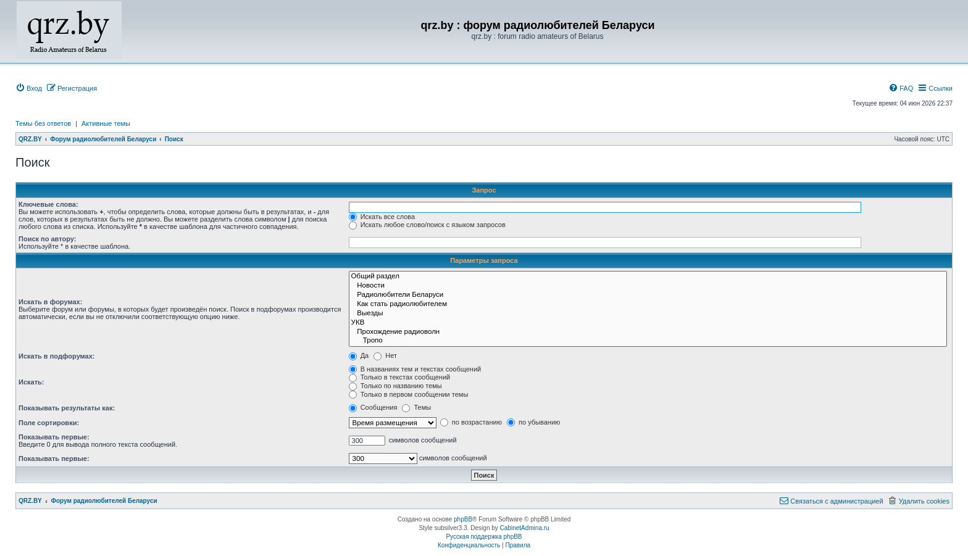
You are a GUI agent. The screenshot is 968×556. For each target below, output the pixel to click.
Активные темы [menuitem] (105, 123)
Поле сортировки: (49, 422)
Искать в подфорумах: (57, 356)
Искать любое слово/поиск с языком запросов (427, 224)
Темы (416, 407)
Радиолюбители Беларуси (648, 295)
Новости (648, 286)
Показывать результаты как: (67, 408)
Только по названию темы (395, 385)
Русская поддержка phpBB (484, 536)
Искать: (31, 382)
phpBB (463, 519)
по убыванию (533, 422)
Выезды (648, 313)
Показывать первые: (54, 437)
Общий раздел (648, 276)
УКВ (648, 323)
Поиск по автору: (47, 239)
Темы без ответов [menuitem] (43, 123)
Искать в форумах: (50, 301)
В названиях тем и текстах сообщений (415, 369)
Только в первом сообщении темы (409, 394)
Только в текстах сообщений (400, 377)
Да (359, 355)
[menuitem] (28, 88)
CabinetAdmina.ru (524, 528)
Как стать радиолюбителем (648, 304)
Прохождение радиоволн (648, 332)
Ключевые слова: (48, 204)
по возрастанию (471, 422)
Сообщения (373, 407)
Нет (385, 355)
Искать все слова (382, 216)
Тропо (648, 341)
